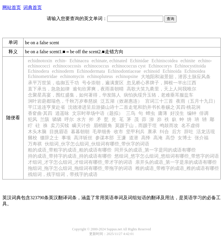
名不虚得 (190, 125)
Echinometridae (42, 76)
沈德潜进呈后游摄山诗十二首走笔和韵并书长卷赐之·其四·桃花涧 (134, 107)
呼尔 (69, 119)
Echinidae (139, 60)
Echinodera (38, 71)
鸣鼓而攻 (169, 125)
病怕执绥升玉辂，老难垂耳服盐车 (158, 94)
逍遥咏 (62, 113)
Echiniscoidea (165, 60)
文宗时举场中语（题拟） (97, 113)
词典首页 (32, 7)
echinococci (39, 65)
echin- (61, 60)
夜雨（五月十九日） (197, 101)
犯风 (32, 119)
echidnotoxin (40, 60)
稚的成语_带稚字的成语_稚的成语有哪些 (177, 168)
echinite (188, 60)
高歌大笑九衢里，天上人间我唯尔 (161, 88)
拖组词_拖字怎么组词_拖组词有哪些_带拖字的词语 (80, 168)
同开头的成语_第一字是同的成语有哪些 (155, 149)
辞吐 (188, 131)
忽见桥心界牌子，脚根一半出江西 (161, 82)
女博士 (185, 137)
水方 (81, 119)
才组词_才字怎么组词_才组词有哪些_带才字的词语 (80, 162)
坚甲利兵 (135, 131)
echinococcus (96, 65)
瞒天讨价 (81, 125)
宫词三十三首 (159, 101)
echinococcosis (67, 65)
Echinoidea (194, 71)
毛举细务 (101, 131)
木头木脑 (37, 131)
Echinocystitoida (190, 65)
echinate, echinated (109, 60)
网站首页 (11, 7)
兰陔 (44, 119)
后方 (176, 131)
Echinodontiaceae (124, 71)
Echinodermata (91, 71)
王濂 (121, 137)
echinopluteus (100, 76)
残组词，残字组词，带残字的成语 (63, 174)
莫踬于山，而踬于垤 (136, 125)
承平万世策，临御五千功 (53, 82)
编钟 (191, 113)
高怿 (145, 137)
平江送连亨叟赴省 (46, 107)
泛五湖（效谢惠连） (121, 101)
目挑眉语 (58, 131)
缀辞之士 (49, 137)
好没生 (177, 113)
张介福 (201, 137)
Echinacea (79, 60)
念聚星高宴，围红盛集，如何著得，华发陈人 (74, 94)
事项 (66, 137)
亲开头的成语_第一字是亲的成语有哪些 (176, 162)
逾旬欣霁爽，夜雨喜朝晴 (98, 88)
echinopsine (127, 76)
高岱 (170, 137)
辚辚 (57, 119)
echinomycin (72, 76)
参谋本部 (104, 137)
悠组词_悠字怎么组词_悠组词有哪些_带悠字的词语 (166, 156)
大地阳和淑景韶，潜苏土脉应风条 (176, 76)
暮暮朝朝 (80, 131)
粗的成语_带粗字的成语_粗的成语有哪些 (70, 149)
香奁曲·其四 (40, 113)
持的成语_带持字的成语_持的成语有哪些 (70, 156)
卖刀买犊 (60, 125)
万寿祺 (35, 143)
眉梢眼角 (102, 125)
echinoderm (63, 71)
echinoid (152, 71)
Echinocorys (160, 65)
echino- (205, 60)
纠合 (164, 131)
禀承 (152, 131)
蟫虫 (150, 113)
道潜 (133, 137)
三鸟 (130, 113)
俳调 (203, 113)
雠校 (32, 137)
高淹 (158, 137)
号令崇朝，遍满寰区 (103, 82)
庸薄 (162, 113)
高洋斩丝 (83, 137)
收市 (118, 131)
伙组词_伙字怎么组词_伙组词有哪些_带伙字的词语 (97, 143)
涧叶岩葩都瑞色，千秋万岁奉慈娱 (63, 101)
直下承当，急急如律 (49, 88)
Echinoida (172, 71)
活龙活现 (205, 131)
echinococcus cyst (128, 65)
